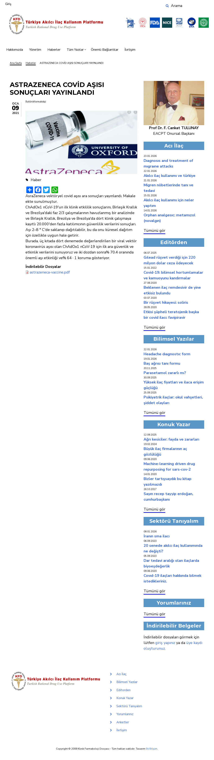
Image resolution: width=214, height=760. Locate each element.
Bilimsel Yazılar (127, 682)
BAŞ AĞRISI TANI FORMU (162, 363)
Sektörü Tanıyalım (129, 706)
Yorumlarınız (124, 714)
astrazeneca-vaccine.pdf (50, 272)
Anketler (122, 722)
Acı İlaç (121, 674)
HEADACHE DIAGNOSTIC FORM (167, 354)
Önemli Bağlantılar (104, 49)
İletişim (130, 49)
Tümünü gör (154, 230)
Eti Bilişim (151, 748)
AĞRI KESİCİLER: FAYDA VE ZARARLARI (171, 439)
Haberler (53, 49)
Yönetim (35, 49)
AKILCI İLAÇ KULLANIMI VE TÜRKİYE (169, 175)
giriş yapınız (165, 642)
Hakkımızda (14, 49)
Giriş (8, 4)
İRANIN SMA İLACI (156, 536)
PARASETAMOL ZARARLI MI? (165, 372)
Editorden (123, 690)
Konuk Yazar (125, 698)
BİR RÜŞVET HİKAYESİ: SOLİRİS (166, 302)
